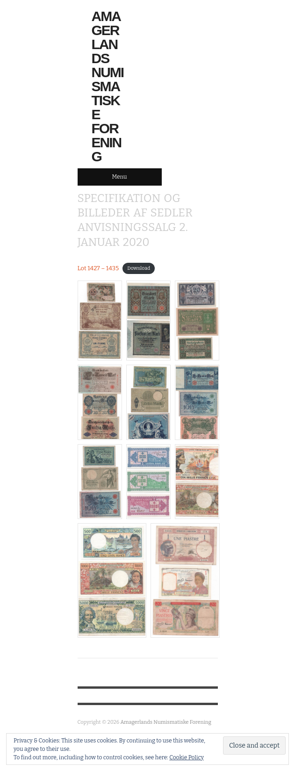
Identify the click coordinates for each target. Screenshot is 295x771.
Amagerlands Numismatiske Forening (108, 86)
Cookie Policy (186, 757)
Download (138, 269)
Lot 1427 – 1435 (98, 268)
